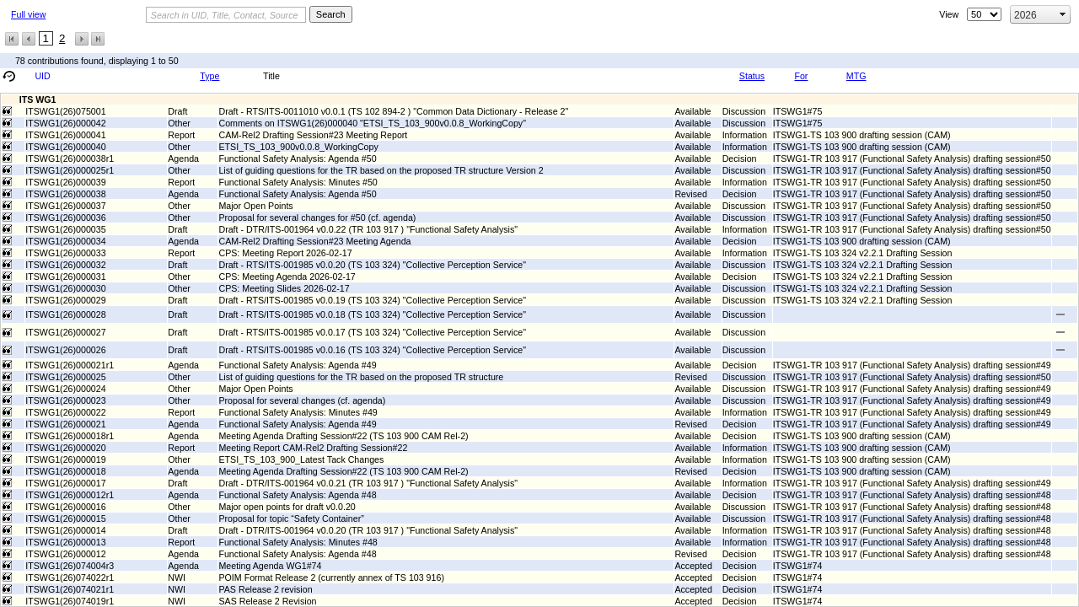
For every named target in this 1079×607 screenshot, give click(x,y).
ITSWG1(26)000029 (65, 300)
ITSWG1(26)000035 (65, 229)
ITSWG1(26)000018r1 (69, 436)
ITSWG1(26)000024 (65, 389)
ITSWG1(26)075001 (65, 111)
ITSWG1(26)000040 (65, 147)
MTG (856, 76)
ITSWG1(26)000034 (65, 241)
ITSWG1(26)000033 (65, 253)
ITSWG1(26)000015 (65, 518)
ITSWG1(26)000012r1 (69, 495)
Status (752, 76)
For (801, 76)
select (1063, 14)
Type (209, 76)
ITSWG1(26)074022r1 (69, 577)
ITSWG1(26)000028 (65, 314)
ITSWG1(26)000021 (65, 424)
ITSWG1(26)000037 (65, 206)
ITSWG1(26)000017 (65, 483)
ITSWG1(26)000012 (65, 554)
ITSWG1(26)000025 (65, 377)
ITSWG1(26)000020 (65, 448)
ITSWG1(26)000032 (65, 265)
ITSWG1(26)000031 (65, 276)
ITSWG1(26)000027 (65, 332)
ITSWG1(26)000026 (65, 350)
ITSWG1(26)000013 (65, 542)
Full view (28, 14)
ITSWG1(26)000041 (65, 135)
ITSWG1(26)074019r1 (69, 601)
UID (42, 76)
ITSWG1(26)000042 (65, 123)
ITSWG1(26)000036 (65, 217)
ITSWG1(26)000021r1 (69, 365)
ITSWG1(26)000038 (65, 194)
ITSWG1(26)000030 (65, 288)
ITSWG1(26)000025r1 (69, 170)
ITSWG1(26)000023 (65, 400)
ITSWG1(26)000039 (65, 182)
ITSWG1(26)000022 (65, 412)
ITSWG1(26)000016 (65, 507)
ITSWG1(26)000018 (65, 471)
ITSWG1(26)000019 (65, 459)
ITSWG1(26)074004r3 (69, 566)
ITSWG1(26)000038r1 (69, 158)
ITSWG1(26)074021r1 (69, 589)
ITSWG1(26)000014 (65, 530)
